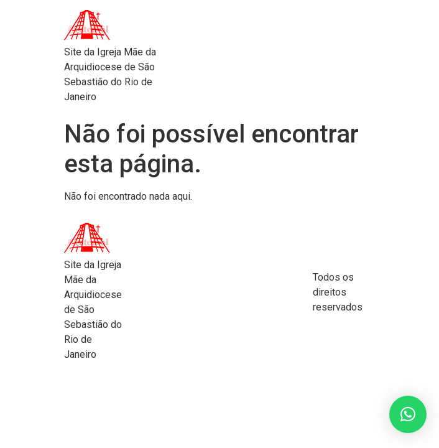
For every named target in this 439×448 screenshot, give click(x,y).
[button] (408, 414)
